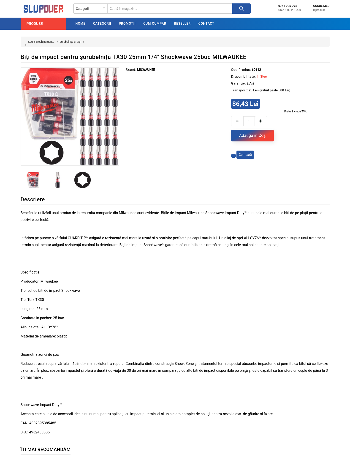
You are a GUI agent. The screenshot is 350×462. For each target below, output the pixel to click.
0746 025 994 (287, 6)
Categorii (102, 23)
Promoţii (127, 23)
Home (81, 23)
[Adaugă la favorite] (233, 156)
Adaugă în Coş (252, 135)
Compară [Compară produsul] (245, 155)
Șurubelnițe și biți (70, 41)
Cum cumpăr (154, 23)
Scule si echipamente (41, 41)
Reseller (182, 23)
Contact (206, 23)
